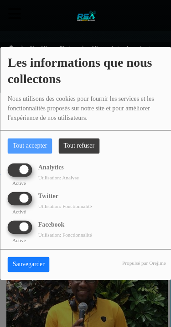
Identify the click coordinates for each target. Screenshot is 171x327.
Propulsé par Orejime (144, 263)
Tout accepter (30, 146)
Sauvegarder (29, 264)
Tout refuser (78, 146)
